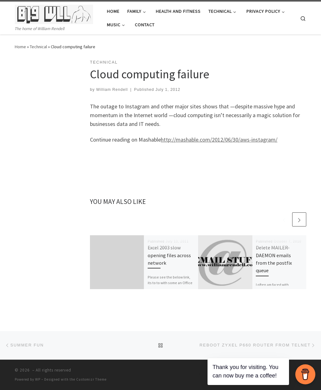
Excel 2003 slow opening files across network (169, 255)
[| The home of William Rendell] (54, 13)
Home (20, 46)
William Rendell (112, 89)
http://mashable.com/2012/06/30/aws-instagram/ (219, 139)
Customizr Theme (91, 379)
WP (37, 379)
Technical (38, 46)
